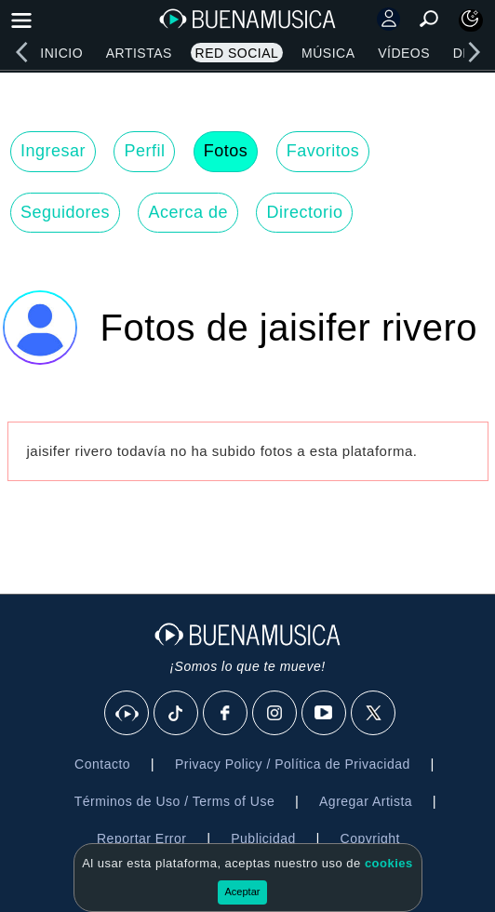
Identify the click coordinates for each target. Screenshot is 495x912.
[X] (374, 713)
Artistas (139, 53)
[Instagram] (275, 713)
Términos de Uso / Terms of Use (174, 801)
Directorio (304, 212)
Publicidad (263, 838)
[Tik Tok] (176, 713)
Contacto (102, 764)
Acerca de (188, 212)
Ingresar (53, 150)
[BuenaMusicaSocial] (127, 713)
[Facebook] (226, 713)
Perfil (144, 150)
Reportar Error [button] (141, 838)
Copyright (370, 838)
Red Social (237, 53)
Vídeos (404, 53)
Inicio (61, 53)
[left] (21, 52)
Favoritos (323, 150)
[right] (473, 52)
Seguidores (65, 212)
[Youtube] (324, 713)
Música (328, 53)
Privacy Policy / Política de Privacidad (292, 764)
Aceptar (243, 891)
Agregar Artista (365, 801)
